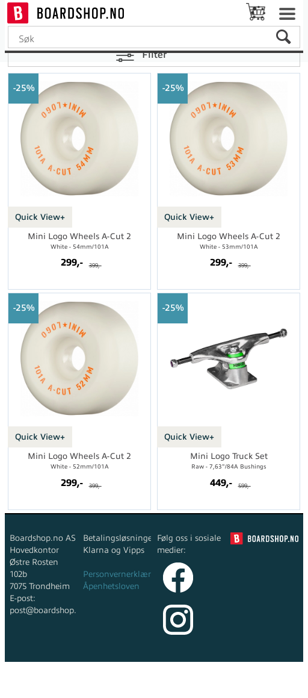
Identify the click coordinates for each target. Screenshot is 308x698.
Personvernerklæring (123, 574)
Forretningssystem (52, 685)
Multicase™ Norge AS (249, 685)
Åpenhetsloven (111, 586)
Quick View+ (40, 217)
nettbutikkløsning (136, 685)
